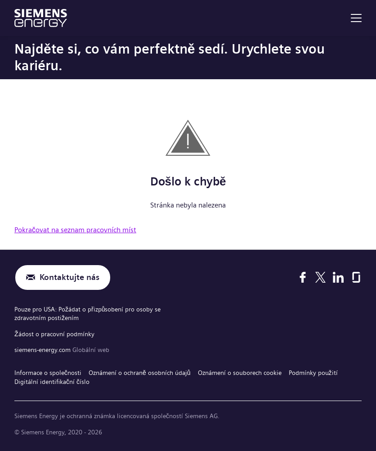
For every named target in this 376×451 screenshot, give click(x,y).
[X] (320, 277)
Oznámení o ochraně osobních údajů (140, 372)
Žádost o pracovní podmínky (54, 334)
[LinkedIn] (338, 277)
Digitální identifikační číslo (52, 381)
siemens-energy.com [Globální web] (43, 349)
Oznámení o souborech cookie (240, 372)
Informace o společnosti (47, 372)
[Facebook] (302, 277)
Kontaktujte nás (69, 277)
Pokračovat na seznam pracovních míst (75, 230)
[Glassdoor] (356, 277)
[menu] (356, 18)
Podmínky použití (313, 372)
